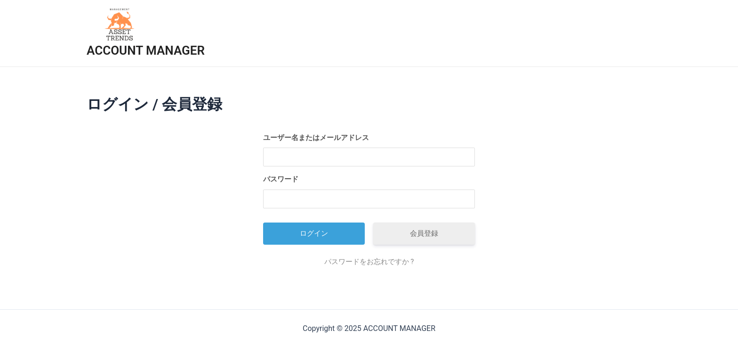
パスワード (280, 179)
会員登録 (424, 233)
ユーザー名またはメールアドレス (316, 137)
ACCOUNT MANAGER (146, 50)
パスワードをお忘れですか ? (369, 261)
